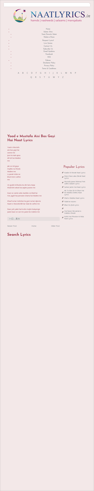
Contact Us (48, 46)
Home (48, 29)
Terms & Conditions (49, 68)
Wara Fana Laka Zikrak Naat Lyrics (74, 177)
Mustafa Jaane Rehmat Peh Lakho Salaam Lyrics (74, 183)
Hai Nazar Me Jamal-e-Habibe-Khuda (73, 212)
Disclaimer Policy (49, 63)
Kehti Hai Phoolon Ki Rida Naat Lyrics (74, 217)
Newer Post (12, 226)
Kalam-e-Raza (49, 37)
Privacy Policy (49, 66)
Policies (48, 60)
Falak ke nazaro (70, 201)
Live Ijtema (48, 43)
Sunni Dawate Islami (49, 34)
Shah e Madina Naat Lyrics (74, 198)
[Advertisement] (32, 104)
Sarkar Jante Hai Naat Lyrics (75, 187)
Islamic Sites (48, 32)
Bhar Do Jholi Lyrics (71, 205)
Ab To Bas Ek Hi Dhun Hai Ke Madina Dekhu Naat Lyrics (74, 192)
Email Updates (49, 51)
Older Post (55, 226)
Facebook (49, 54)
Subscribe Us (48, 49)
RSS (49, 57)
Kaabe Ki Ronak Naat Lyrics (74, 173)
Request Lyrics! (48, 40)
